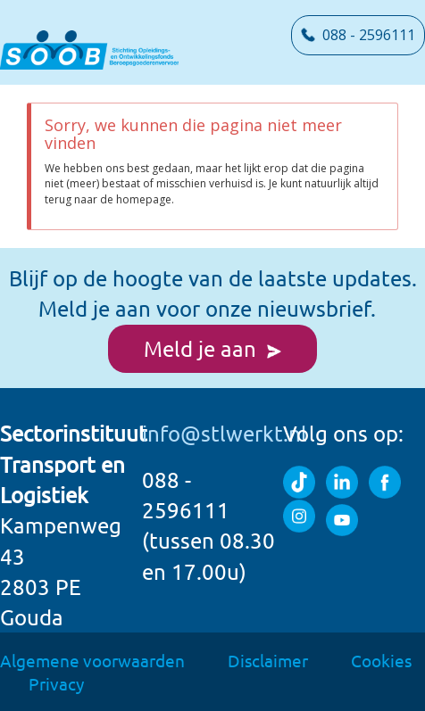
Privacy (56, 683)
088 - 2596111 (358, 35)
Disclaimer (268, 660)
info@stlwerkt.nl (224, 433)
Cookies (381, 660)
